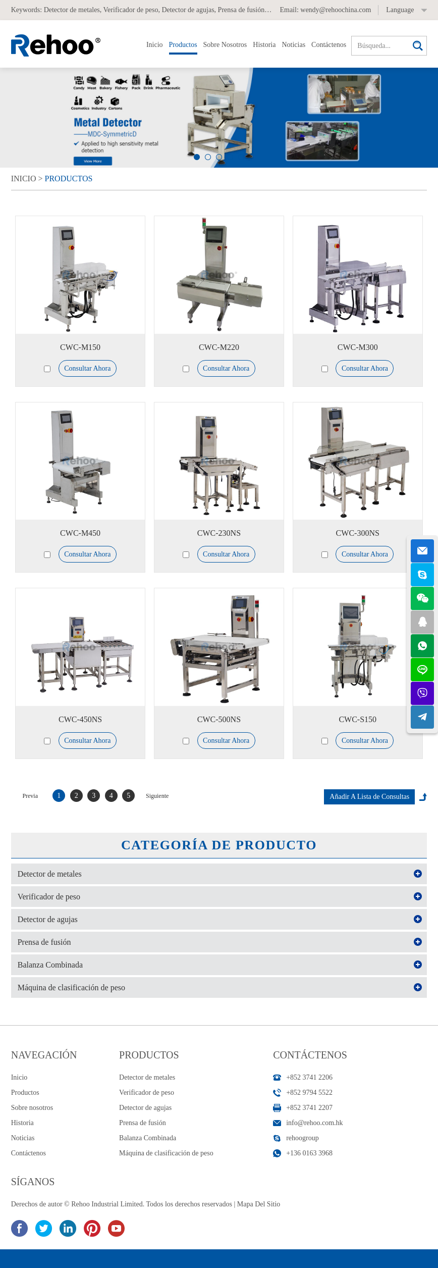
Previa (30, 795)
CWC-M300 (358, 347)
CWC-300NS (357, 533)
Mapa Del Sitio (259, 1204)
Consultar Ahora (87, 368)
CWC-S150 (357, 719)
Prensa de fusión (241, 10)
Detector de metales (72, 10)
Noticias (293, 44)
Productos (183, 44)
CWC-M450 (80, 533)
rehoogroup (302, 1138)
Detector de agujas (187, 10)
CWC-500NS (219, 719)
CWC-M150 (80, 347)
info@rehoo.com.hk (314, 1123)
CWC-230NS (219, 533)
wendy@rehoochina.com (335, 10)
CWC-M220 (219, 347)
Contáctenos (328, 44)
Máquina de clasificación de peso (71, 987)
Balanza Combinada (50, 964)
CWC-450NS (80, 719)
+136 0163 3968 (309, 1153)
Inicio (154, 44)
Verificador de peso (130, 10)
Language (400, 10)
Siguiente (157, 795)
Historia (264, 44)
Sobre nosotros (225, 44)
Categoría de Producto (219, 845)
